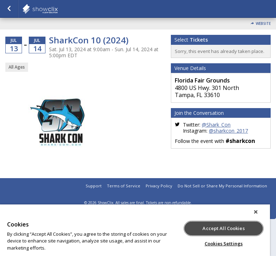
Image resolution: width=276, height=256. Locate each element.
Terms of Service (123, 185)
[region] (135, 230)
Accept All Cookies (223, 228)
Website (263, 23)
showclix (57, 9)
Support (94, 185)
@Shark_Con (216, 124)
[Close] (256, 212)
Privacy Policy (159, 185)
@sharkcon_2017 (228, 130)
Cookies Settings (224, 243)
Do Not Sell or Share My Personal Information (222, 185)
